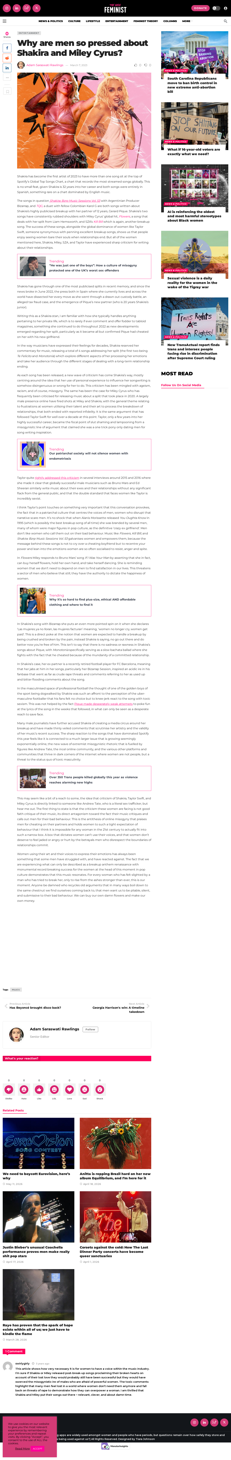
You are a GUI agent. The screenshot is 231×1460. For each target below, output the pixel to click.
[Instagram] (7, 8)
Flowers (124, 216)
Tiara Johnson (145, 1439)
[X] (36, 8)
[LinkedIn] (17, 8)
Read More (22, 1448)
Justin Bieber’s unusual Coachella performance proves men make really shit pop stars (36, 1252)
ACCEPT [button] (37, 1448)
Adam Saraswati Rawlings (45, 65)
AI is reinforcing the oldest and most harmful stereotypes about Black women (194, 216)
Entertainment (29, 33)
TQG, (39, 206)
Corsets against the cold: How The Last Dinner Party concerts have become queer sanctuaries (114, 1252)
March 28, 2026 (15, 1340)
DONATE (200, 8)
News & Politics (176, 70)
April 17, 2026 (13, 1262)
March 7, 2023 (78, 65)
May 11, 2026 (12, 1184)
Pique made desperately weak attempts (103, 704)
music (16, 989)
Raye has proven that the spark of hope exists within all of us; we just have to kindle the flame (38, 1330)
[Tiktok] (27, 8)
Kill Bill (98, 221)
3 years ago (42, 1364)
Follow (90, 1029)
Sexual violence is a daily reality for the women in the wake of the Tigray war (192, 282)
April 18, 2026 (90, 1184)
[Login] (225, 8)
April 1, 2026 (89, 1262)
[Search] (225, 21)
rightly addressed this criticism (57, 478)
